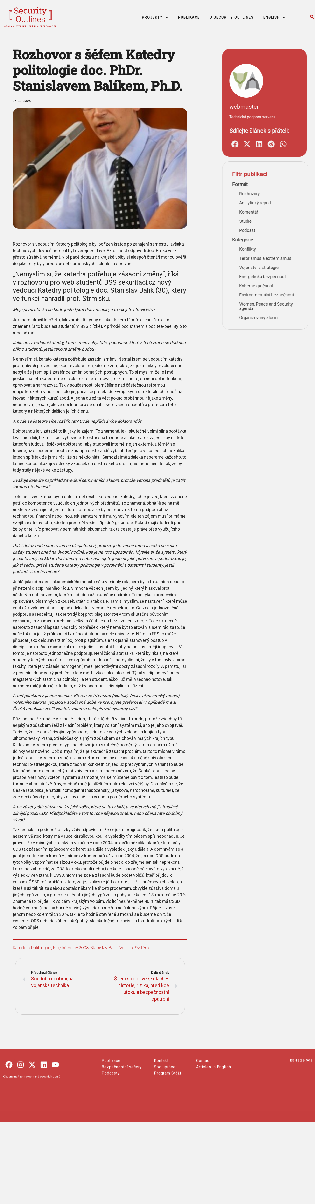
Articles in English (213, 1107)
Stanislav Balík (101, 947)
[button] (290, 144)
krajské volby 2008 (68, 947)
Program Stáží (167, 1113)
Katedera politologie (29, 947)
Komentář (304, 211)
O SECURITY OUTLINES (232, 17)
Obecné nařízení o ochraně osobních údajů (31, 1116)
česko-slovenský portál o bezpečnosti (30, 26)
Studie (301, 221)
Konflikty (303, 249)
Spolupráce (164, 1107)
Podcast (303, 230)
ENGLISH (274, 17)
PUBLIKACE (189, 17)
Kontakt (161, 1100)
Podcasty (111, 1113)
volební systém (132, 947)
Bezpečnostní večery (122, 1107)
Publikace (111, 1100)
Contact (203, 1100)
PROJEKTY (155, 17)
